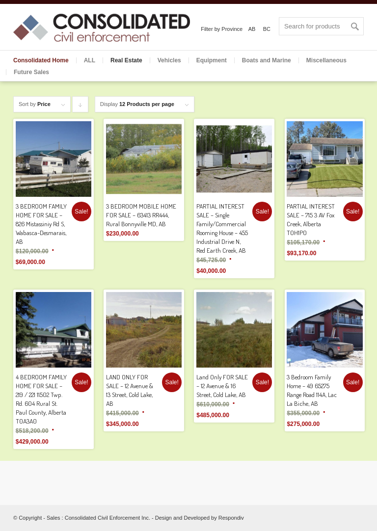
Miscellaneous (326, 60)
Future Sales (31, 72)
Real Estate (126, 60)
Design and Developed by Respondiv (199, 518)
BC (266, 29)
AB (252, 29)
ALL (89, 60)
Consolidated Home (41, 60)
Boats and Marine (266, 60)
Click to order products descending (80, 106)
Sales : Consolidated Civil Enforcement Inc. (98, 518)
